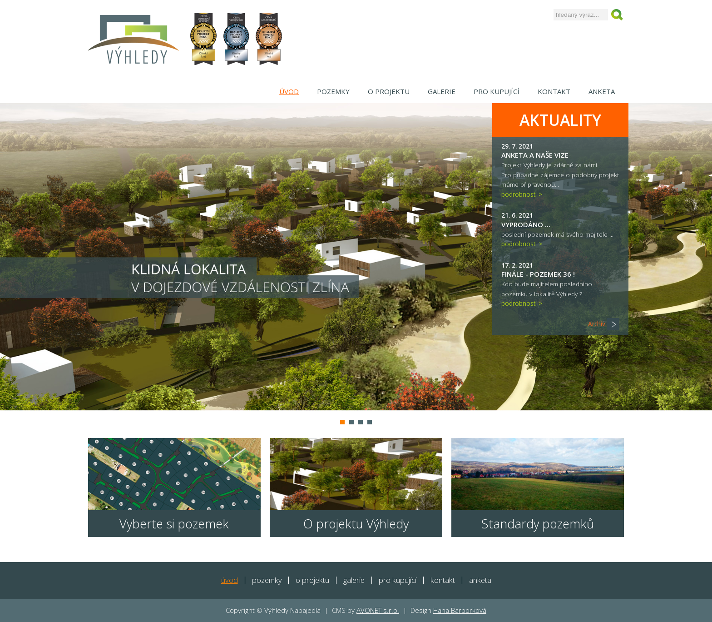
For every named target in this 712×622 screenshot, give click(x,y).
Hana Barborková (459, 610)
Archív (603, 323)
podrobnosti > (521, 194)
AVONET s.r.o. (377, 610)
